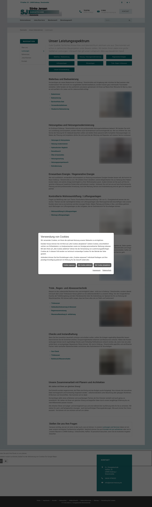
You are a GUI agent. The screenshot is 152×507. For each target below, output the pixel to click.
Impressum (97, 193)
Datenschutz (106, 193)
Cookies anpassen (69, 188)
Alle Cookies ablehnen (85, 188)
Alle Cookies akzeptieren (102, 188)
